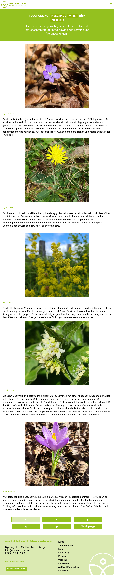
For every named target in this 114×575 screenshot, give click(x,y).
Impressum (63, 563)
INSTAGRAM (58, 16)
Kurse (61, 541)
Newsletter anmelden (16, 568)
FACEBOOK (56, 20)
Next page (88, 526)
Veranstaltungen (66, 545)
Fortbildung (63, 552)
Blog (60, 549)
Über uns (62, 560)
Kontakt (62, 556)
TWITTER (72, 16)
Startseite (63, 570)
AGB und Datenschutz (68, 567)
